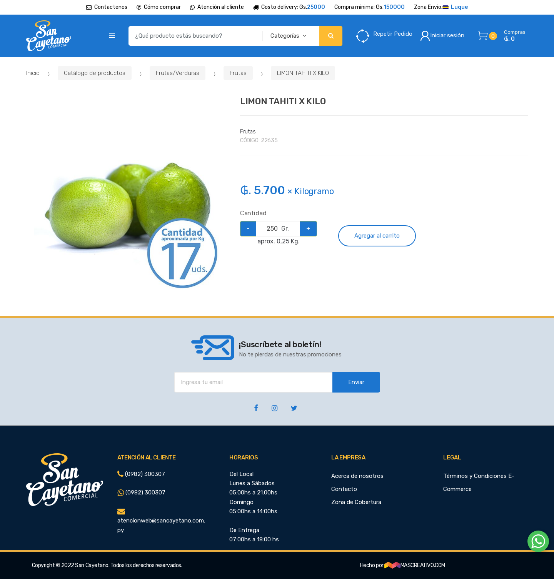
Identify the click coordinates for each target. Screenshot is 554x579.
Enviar (356, 382)
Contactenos (106, 7)
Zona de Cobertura (356, 502)
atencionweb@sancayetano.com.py (161, 521)
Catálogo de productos (94, 73)
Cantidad (253, 213)
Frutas (238, 73)
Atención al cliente (217, 7)
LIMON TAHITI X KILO (303, 73)
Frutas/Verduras (177, 73)
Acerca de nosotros (357, 476)
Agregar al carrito (377, 235)
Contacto (344, 489)
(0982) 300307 (141, 474)
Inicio (33, 73)
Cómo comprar (159, 7)
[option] (127, 198)
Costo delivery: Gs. (289, 7)
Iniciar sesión (442, 36)
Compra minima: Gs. (369, 7)
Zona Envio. (441, 7)
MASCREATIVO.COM (414, 565)
